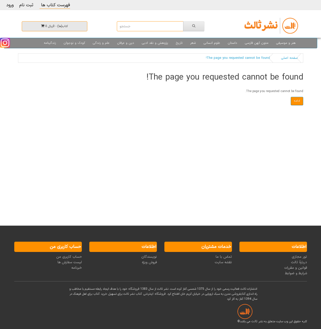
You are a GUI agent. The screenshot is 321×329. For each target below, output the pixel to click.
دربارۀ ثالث (299, 262)
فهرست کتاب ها (55, 5)
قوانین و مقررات (295, 267)
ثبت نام (26, 5)
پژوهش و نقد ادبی (155, 43)
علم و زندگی (101, 43)
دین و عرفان (125, 43)
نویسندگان (149, 256)
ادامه (297, 101)
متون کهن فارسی (256, 43)
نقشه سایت (223, 262)
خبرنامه (76, 267)
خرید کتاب (100, 293)
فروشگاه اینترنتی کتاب (151, 293)
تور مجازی (299, 256)
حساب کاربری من (69, 256)
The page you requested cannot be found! (238, 58)
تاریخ (179, 43)
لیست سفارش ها (70, 262)
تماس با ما (224, 256)
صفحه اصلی (289, 58)
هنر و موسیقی (286, 43)
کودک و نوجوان (74, 43)
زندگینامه (50, 43)
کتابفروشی (238, 293)
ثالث (254, 321)
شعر (193, 43)
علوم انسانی (211, 43)
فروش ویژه (149, 262)
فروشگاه (133, 288)
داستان (232, 43)
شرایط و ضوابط (296, 273)
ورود (10, 5)
